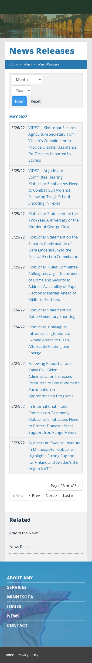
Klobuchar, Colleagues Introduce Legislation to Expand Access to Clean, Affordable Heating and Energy (49, 340)
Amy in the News (23, 533)
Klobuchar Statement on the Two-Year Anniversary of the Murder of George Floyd (53, 220)
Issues (14, 606)
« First (18, 495)
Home (13, 64)
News (28, 64)
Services (17, 587)
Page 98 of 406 (65, 485)
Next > (51, 495)
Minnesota (20, 597)
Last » (68, 495)
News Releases (41, 50)
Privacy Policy (28, 655)
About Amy (20, 578)
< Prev (34, 495)
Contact (17, 625)
